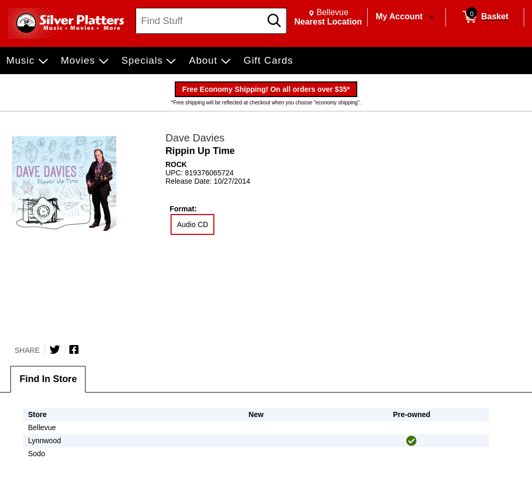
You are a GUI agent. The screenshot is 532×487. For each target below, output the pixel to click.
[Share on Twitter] (55, 350)
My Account (399, 16)
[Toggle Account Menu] (431, 17)
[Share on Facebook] (74, 350)
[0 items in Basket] (484, 17)
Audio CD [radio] (192, 224)
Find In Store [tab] (48, 379)
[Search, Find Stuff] (200, 20)
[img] (411, 441)
